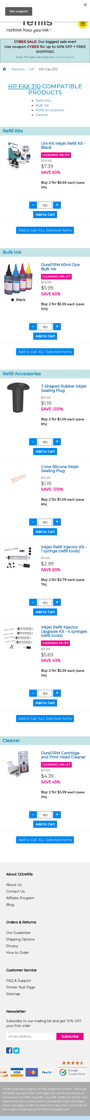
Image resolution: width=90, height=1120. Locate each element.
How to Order (17, 953)
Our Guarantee (18, 933)
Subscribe (70, 1036)
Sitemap (13, 994)
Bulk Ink (42, 105)
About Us (14, 885)
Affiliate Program (20, 898)
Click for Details (65, 57)
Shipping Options (20, 939)
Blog (10, 905)
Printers (17, 69)
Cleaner (42, 115)
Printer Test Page (20, 987)
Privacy (12, 946)
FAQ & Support (18, 981)
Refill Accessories (50, 110)
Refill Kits (43, 101)
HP (31, 69)
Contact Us (15, 891)
